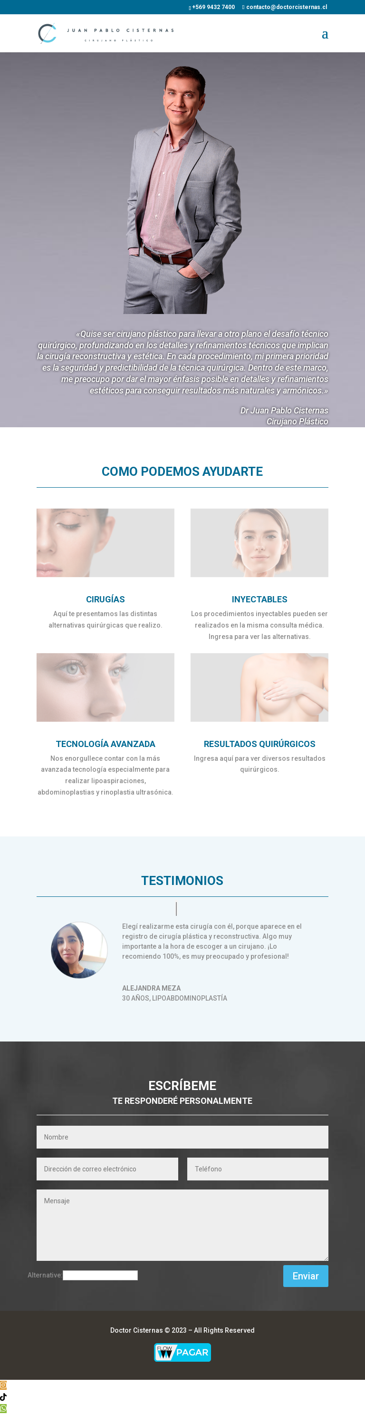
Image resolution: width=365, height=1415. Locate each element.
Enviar (306, 1276)
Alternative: (45, 1275)
